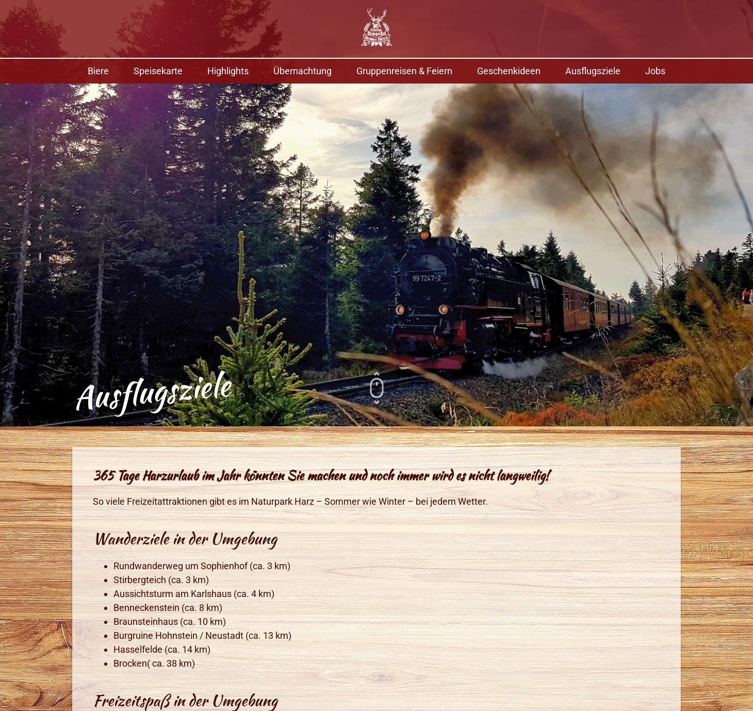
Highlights (228, 70)
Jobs (655, 70)
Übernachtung (302, 70)
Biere (98, 70)
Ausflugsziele (592, 70)
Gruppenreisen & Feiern (404, 70)
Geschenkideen (509, 70)
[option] (376, 213)
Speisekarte (158, 70)
